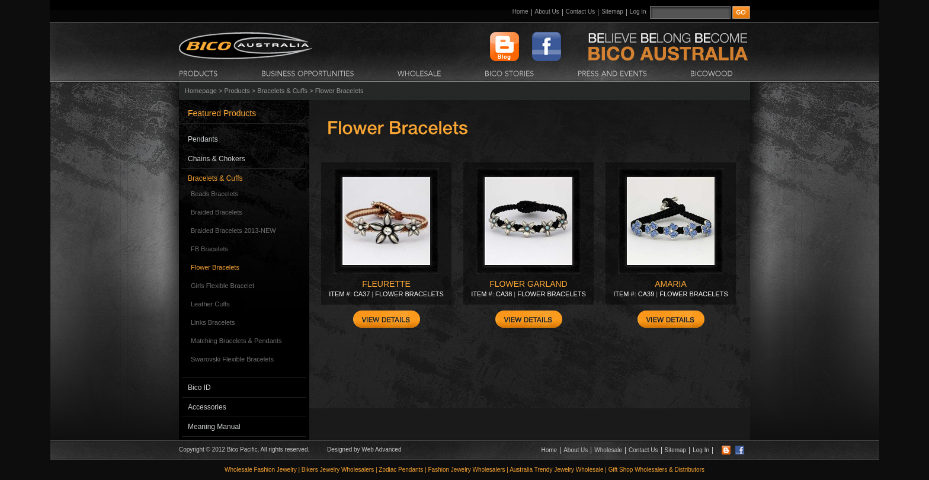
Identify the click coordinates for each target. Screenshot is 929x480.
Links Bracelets (213, 322)
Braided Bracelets (216, 212)
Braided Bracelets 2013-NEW (233, 230)
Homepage (201, 90)
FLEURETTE (386, 284)
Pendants (203, 139)
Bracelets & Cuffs (282, 90)
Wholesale (608, 450)
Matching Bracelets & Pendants (236, 340)
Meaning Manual (214, 427)
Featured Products (222, 113)
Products (236, 90)
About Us (547, 11)
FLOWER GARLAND (528, 284)
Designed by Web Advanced (364, 449)
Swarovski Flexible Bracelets (232, 359)
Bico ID (199, 387)
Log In (638, 11)
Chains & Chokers (216, 159)
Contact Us (580, 11)
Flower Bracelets (215, 267)
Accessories (207, 407)
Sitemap (612, 11)
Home (520, 11)
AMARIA (671, 284)
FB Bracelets (209, 248)
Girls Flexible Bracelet (222, 285)
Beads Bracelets (214, 193)
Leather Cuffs (210, 304)
